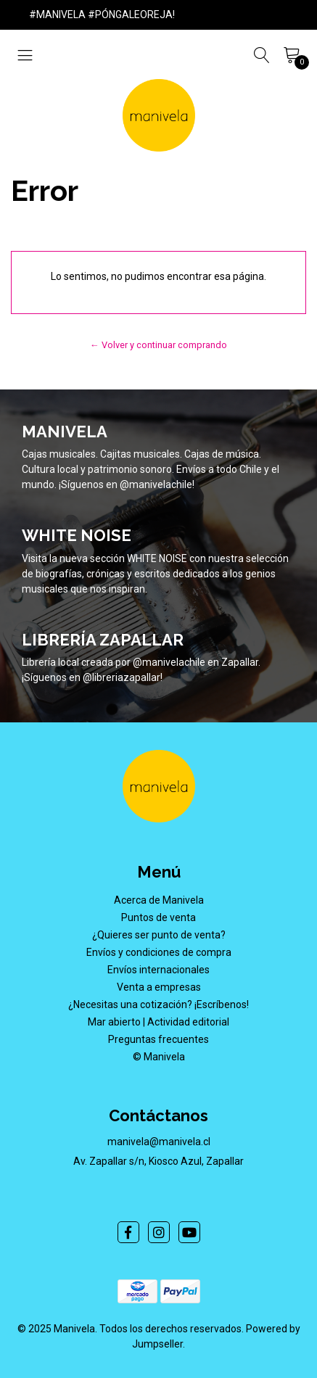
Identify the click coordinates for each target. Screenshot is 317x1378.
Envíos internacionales (158, 969)
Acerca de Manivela (159, 900)
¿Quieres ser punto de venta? (159, 935)
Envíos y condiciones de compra (158, 952)
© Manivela (159, 1057)
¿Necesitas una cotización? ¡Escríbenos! (158, 1004)
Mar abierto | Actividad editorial (158, 1022)
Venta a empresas (159, 987)
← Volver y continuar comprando (158, 344)
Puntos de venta (158, 917)
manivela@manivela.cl (158, 1141)
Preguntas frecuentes (158, 1039)
